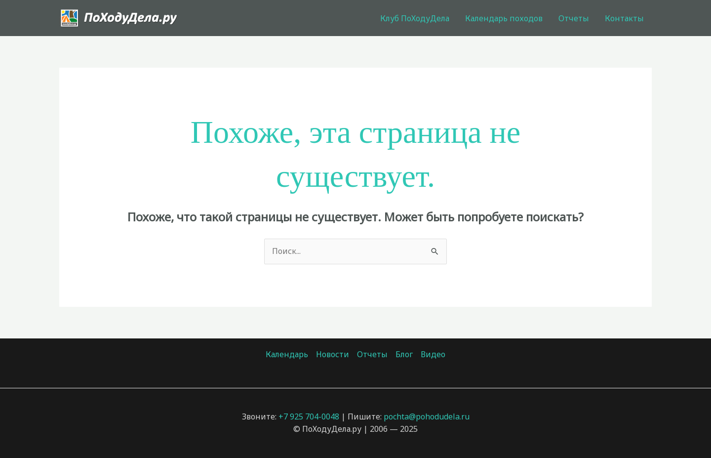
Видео (433, 354)
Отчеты (573, 18)
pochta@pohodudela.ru (427, 416)
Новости (332, 354)
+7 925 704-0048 (308, 416)
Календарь (287, 354)
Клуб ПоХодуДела (414, 18)
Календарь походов (504, 18)
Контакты (624, 18)
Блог (404, 354)
